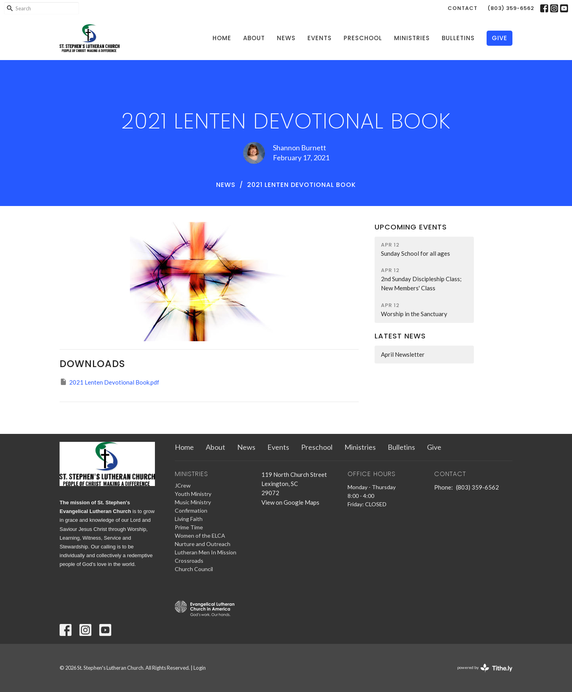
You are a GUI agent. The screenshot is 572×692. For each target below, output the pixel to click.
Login (199, 668)
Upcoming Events (411, 227)
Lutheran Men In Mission (205, 552)
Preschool (363, 38)
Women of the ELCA (200, 535)
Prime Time (189, 527)
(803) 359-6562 (510, 8)
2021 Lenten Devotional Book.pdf (109, 382)
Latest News (400, 336)
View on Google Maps (290, 502)
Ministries (412, 38)
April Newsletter (403, 354)
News (286, 38)
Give (499, 38)
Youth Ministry (193, 493)
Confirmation (191, 510)
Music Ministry (193, 502)
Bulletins (458, 38)
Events (319, 38)
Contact (462, 8)
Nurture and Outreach (202, 543)
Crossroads (189, 560)
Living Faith (189, 518)
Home (222, 38)
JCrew (183, 485)
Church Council (194, 569)
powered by (484, 668)
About (254, 38)
